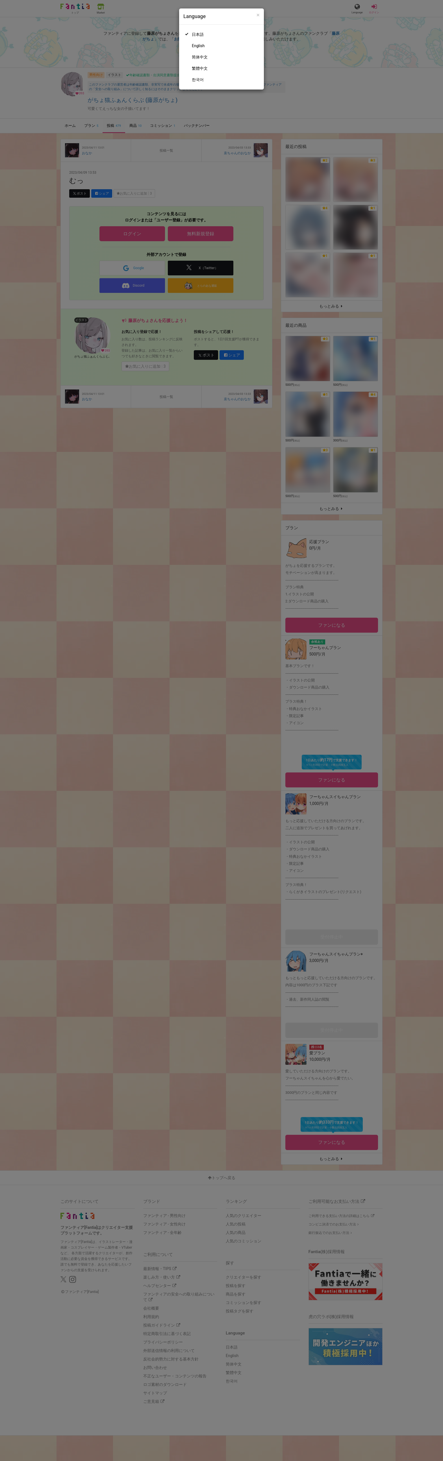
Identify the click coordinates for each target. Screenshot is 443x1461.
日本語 (198, 34)
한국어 (198, 79)
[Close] (258, 15)
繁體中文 (200, 68)
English (198, 45)
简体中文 (200, 57)
